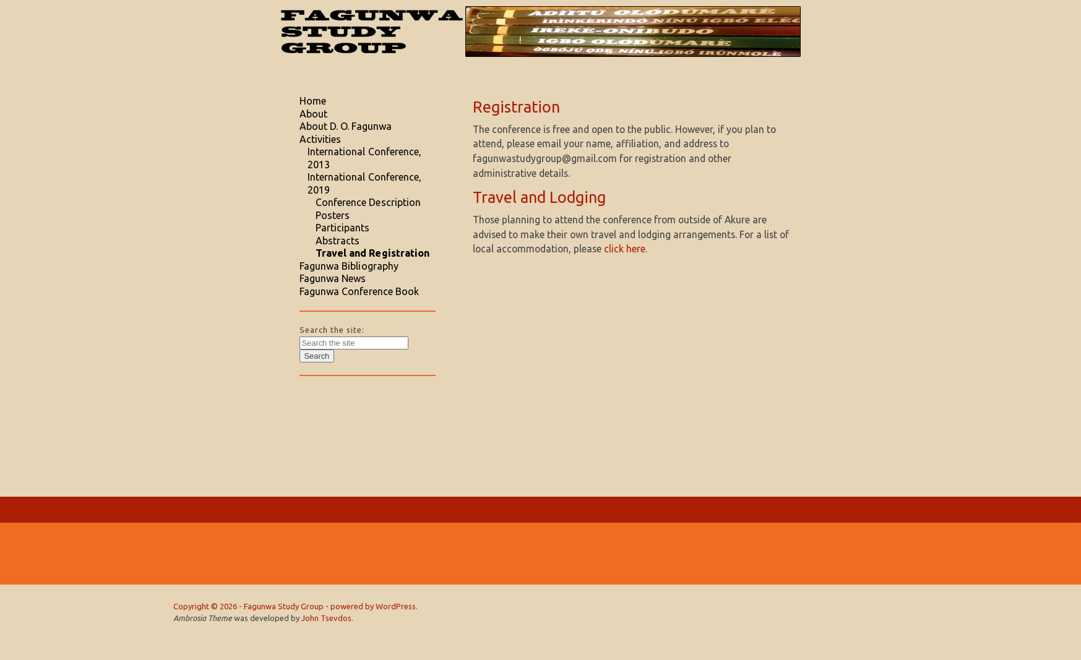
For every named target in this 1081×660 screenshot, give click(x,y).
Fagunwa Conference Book (359, 291)
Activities (320, 139)
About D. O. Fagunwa (345, 126)
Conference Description (368, 202)
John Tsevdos (326, 618)
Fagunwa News (332, 278)
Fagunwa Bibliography (349, 266)
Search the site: (331, 329)
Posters (333, 215)
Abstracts (338, 240)
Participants (343, 227)
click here (624, 248)
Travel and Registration (373, 253)
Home (312, 100)
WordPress (396, 606)
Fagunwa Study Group (284, 606)
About (313, 113)
